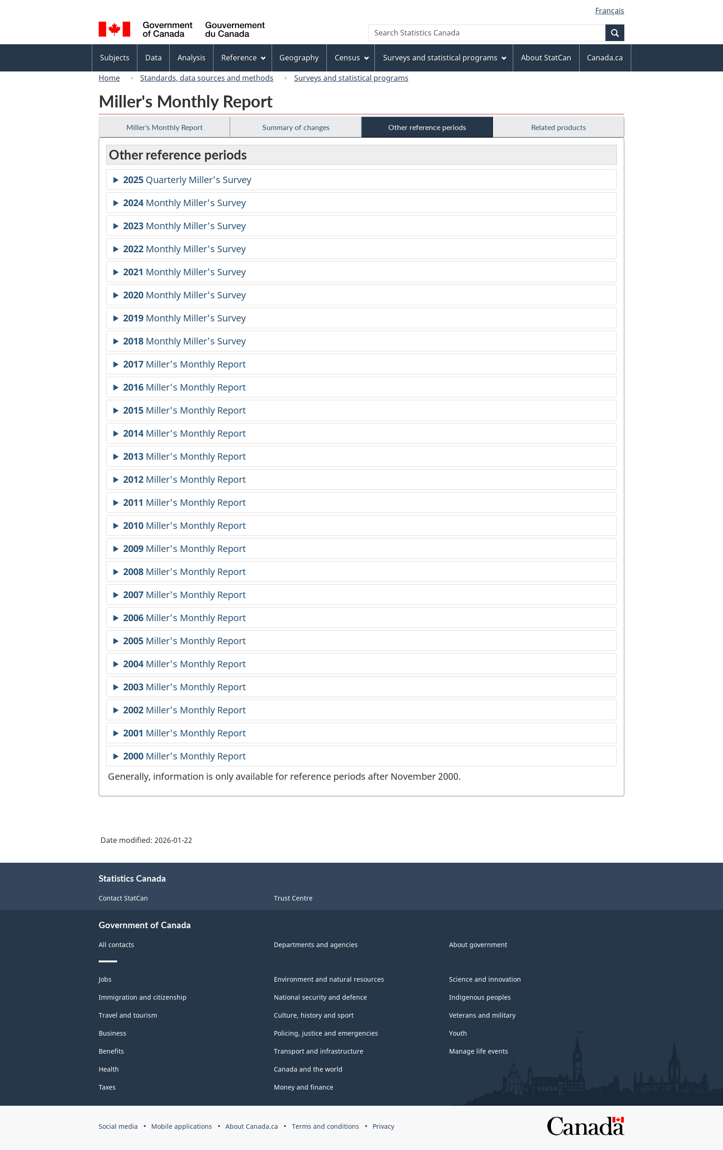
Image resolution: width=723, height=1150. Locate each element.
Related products (558, 127)
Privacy (383, 1126)
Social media (118, 1126)
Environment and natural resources (329, 979)
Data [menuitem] (153, 58)
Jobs (105, 979)
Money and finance (303, 1087)
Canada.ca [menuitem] (605, 58)
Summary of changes (296, 127)
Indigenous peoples (480, 997)
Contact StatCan (123, 898)
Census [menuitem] (352, 58)
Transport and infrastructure (318, 1051)
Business (112, 1033)
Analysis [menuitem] (192, 58)
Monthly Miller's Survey (184, 204)
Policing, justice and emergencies (326, 1033)
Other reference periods (427, 127)
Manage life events (478, 1051)
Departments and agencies (316, 944)
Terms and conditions (325, 1126)
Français (609, 11)
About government (478, 944)
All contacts (116, 944)
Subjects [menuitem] (115, 58)
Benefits (111, 1051)
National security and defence (320, 997)
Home (109, 78)
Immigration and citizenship (143, 997)
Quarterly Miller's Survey (187, 181)
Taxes (107, 1087)
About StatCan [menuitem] (546, 58)
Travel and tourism (128, 1015)
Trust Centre (293, 898)
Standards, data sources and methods (206, 78)
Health (109, 1069)
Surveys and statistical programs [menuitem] (444, 58)
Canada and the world (308, 1069)
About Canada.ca (251, 1126)
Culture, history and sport (314, 1015)
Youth (458, 1033)
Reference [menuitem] (243, 58)
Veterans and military (482, 1015)
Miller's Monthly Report (164, 127)
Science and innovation (485, 979)
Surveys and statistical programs (351, 78)
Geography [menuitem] (299, 58)
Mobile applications (181, 1126)
